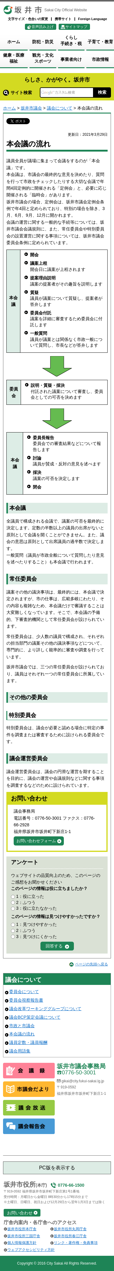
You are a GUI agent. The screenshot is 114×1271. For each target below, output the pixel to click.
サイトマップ (76, 27)
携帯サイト (63, 19)
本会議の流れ (22, 1033)
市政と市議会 (22, 1025)
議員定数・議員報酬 (28, 1042)
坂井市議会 (31, 108)
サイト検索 (17, 92)
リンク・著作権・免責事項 (76, 1243)
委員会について (24, 991)
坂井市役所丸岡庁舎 (70, 1229)
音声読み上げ (43, 27)
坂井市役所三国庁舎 (23, 1236)
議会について (59, 108)
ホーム (9, 108)
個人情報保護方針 (21, 1243)
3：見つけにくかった (36, 936)
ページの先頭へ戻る (91, 964)
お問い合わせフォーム (36, 841)
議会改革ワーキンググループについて (45, 1008)
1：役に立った (30, 896)
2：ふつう (26, 902)
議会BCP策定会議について (34, 1017)
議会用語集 (19, 1051)
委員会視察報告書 (26, 1000)
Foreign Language (92, 19)
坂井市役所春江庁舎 (70, 1236)
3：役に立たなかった (36, 908)
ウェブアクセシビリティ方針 (31, 1250)
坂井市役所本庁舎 (21, 1229)
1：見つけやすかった (36, 924)
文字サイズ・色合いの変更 (28, 19)
